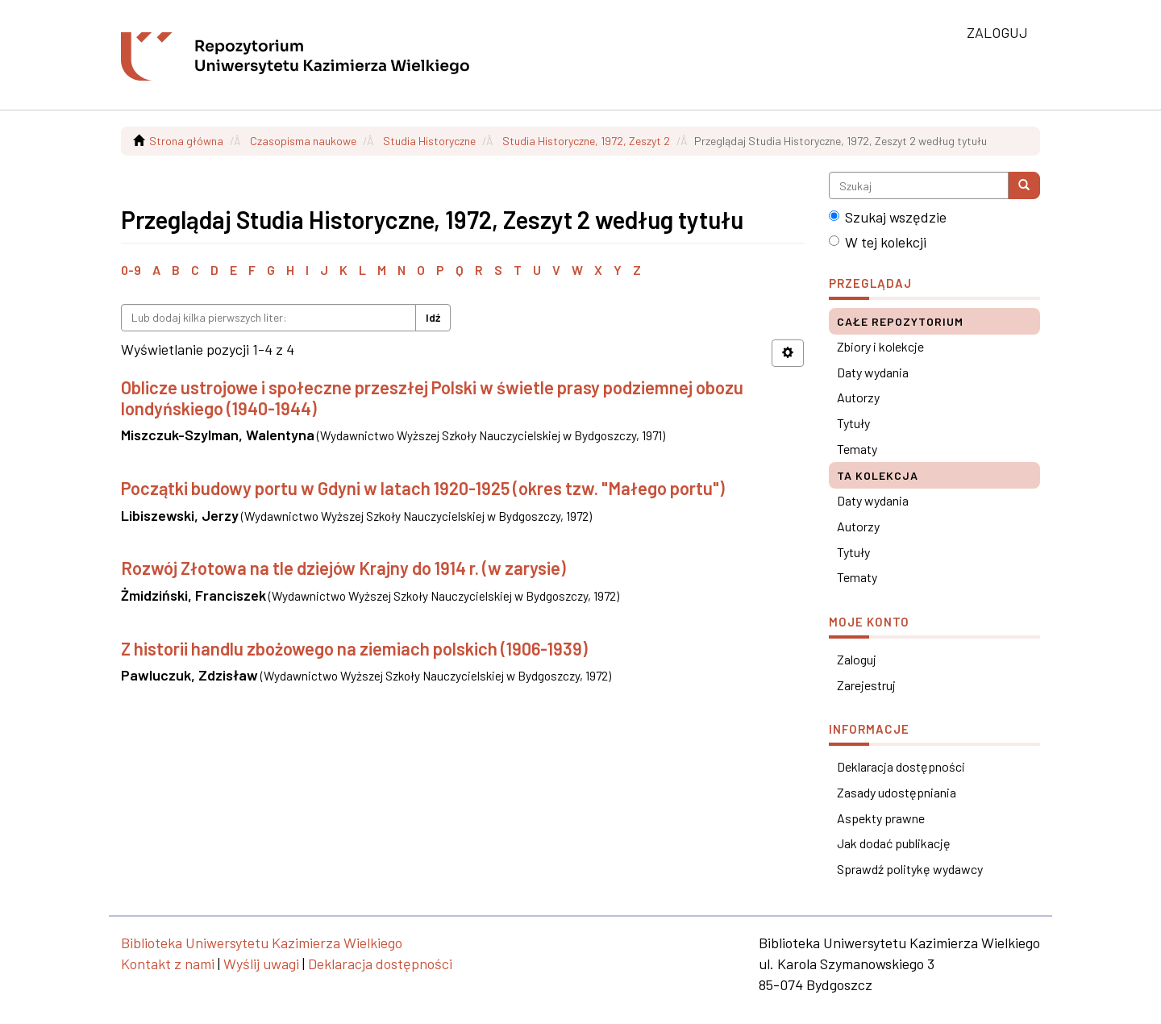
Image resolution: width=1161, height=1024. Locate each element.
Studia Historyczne (429, 141)
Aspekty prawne (881, 818)
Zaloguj (856, 659)
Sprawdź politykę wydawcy (910, 868)
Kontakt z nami (167, 963)
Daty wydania (873, 372)
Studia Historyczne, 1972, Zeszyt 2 (586, 141)
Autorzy (858, 397)
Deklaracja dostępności (901, 766)
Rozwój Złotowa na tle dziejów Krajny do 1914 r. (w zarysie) (343, 567)
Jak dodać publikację (894, 843)
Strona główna (186, 141)
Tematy (857, 448)
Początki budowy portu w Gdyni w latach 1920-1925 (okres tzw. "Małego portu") (423, 487)
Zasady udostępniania (896, 792)
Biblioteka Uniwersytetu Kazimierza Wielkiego (261, 942)
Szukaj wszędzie (888, 217)
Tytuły (853, 423)
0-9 (131, 269)
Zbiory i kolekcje (880, 346)
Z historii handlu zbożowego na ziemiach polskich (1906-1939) (354, 648)
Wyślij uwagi (261, 963)
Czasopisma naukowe (303, 141)
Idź (433, 317)
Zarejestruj (866, 685)
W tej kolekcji (877, 242)
